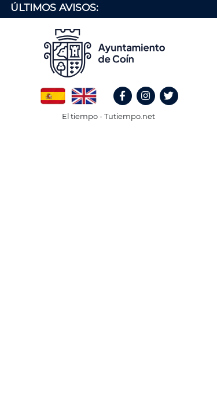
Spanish (52, 91)
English (84, 91)
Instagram (152, 108)
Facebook (127, 108)
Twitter (170, 108)
